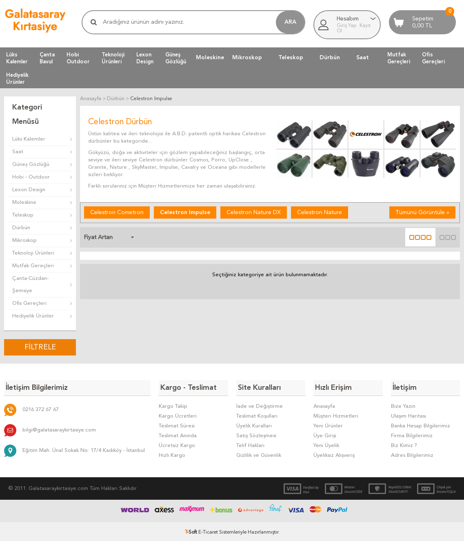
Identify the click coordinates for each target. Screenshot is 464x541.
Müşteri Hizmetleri (335, 414)
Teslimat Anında (178, 434)
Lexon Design (28, 189)
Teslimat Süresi (177, 424)
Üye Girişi (324, 434)
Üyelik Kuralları (254, 424)
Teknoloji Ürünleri (33, 253)
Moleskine (210, 57)
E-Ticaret (208, 530)
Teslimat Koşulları (257, 414)
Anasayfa (324, 404)
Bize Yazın (403, 404)
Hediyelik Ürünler (33, 316)
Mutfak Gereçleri (33, 265)
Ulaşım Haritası (408, 414)
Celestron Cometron (117, 212)
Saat (362, 57)
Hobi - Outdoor (31, 177)
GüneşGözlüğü (175, 58)
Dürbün (330, 57)
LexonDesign (144, 58)
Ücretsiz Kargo (177, 444)
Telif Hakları (250, 444)
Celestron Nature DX (253, 212)
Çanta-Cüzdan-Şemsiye (30, 284)
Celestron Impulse (185, 212)
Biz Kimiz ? (404, 444)
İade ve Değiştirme (259, 404)
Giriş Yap (347, 25)
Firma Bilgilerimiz (412, 434)
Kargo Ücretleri (178, 414)
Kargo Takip (173, 404)
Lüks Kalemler (28, 139)
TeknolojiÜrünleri (113, 58)
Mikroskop (247, 57)
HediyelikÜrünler (17, 78)
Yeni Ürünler (328, 424)
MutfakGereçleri (398, 58)
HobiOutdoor (78, 58)
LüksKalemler (17, 58)
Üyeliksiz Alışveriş (334, 453)
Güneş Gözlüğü (30, 164)
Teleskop (290, 57)
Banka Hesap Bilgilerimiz (420, 424)
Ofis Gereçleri (29, 303)
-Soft (191, 530)
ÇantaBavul (47, 58)
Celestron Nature (319, 212)
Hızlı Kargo (172, 453)
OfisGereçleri (433, 58)
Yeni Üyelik (326, 444)
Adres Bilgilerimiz (412, 453)
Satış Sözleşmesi (256, 434)
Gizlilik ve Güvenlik (258, 453)
